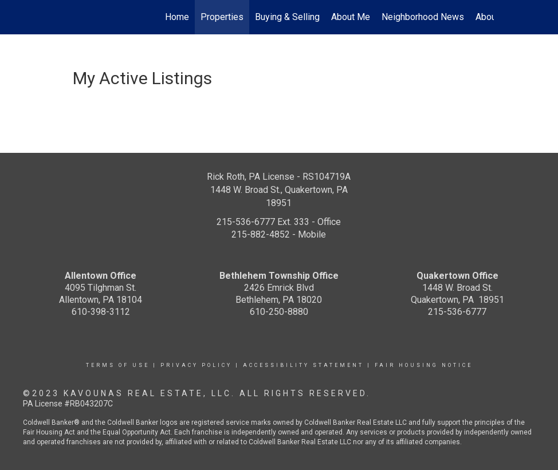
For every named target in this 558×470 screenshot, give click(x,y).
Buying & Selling (287, 16)
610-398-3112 (101, 311)
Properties (222, 16)
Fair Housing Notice (424, 365)
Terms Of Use (118, 365)
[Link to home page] (70, 17)
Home (177, 16)
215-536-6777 (457, 311)
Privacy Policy (196, 365)
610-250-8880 (279, 311)
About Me (350, 16)
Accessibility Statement (303, 365)
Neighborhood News (423, 16)
